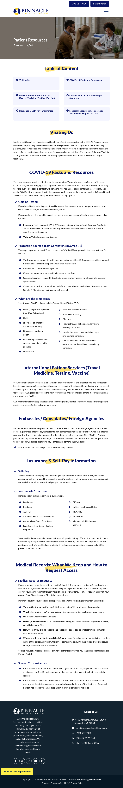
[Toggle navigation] (107, 11)
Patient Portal (99, 4)
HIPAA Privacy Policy (73, 783)
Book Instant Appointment (17, 771)
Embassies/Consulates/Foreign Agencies (84, 96)
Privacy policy (57, 783)
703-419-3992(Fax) (85, 738)
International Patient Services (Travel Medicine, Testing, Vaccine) (35, 96)
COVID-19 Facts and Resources (84, 80)
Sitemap (45, 783)
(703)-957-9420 (83, 733)
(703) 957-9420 (78, 4)
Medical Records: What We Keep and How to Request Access (84, 112)
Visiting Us (23, 80)
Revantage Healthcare (90, 780)
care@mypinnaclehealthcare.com (91, 728)
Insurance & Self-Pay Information (34, 111)
